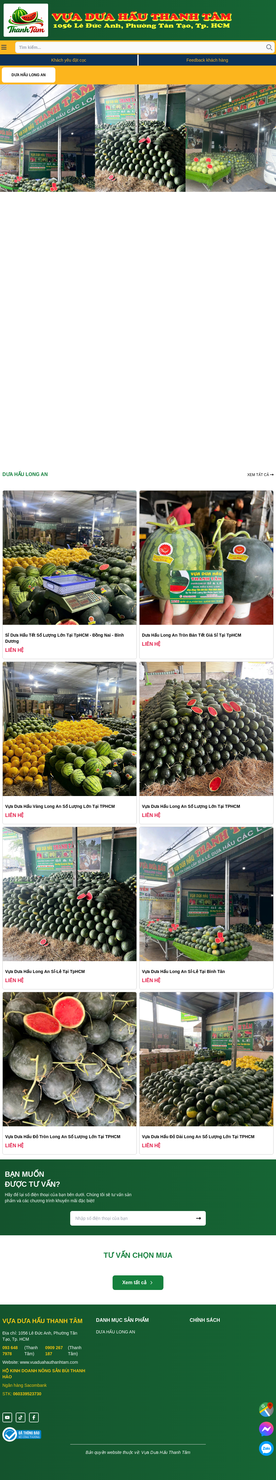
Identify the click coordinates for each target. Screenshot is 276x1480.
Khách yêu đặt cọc (68, 60)
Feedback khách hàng (207, 60)
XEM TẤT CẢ (260, 475)
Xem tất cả (138, 1282)
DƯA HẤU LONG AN (29, 75)
